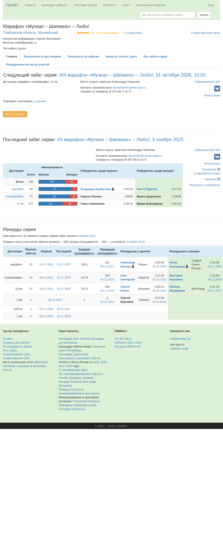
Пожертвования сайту (17, 354)
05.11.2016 (159, 266)
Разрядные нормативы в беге (77, 405)
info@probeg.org (180, 338)
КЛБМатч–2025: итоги (128, 342)
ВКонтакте (41, 362)
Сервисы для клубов (16, 342)
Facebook (9, 366)
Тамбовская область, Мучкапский (30, 33)
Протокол (212, 179)
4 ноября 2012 (86, 235)
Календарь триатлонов (73, 354)
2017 (62, 366)
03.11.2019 (107, 290)
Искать (204, 14)
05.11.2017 (107, 266)
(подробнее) (134, 32)
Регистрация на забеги (17, 346)
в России (76, 401)
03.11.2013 (55, 299)
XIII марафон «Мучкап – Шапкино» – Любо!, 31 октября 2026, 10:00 (132, 75)
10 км (20, 203)
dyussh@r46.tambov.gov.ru (129, 87)
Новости (30, 5)
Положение (211, 169)
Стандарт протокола (72, 409)
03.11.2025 (64, 264)
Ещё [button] (126, 5)
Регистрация (212, 95)
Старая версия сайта (16, 358)
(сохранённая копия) (207, 173)
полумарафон (15, 196)
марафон (18, 189)
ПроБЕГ (12, 5)
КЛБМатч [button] (110, 5)
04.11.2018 (214, 266)
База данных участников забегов (80, 358)
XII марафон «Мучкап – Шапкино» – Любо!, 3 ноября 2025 (120, 139)
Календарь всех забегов (74, 338)
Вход (211, 5)
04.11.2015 (159, 279)
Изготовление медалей (150, 5)
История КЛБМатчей (127, 346)
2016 (69, 366)
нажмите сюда (179, 348)
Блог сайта (10, 350)
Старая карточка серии (205, 32)
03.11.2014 (46, 316)
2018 (104, 362)
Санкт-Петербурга (70, 350)
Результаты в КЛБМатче (205, 185)
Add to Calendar (15, 114)
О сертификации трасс (73, 370)
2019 (96, 362)
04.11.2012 (46, 264)
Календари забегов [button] (54, 5)
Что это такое (123, 338)
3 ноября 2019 (135, 241)
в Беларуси (92, 401)
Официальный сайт (207, 81)
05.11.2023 (214, 279)
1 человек (40, 101)
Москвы (98, 346)
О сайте (8, 338)
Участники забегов (85, 5)
